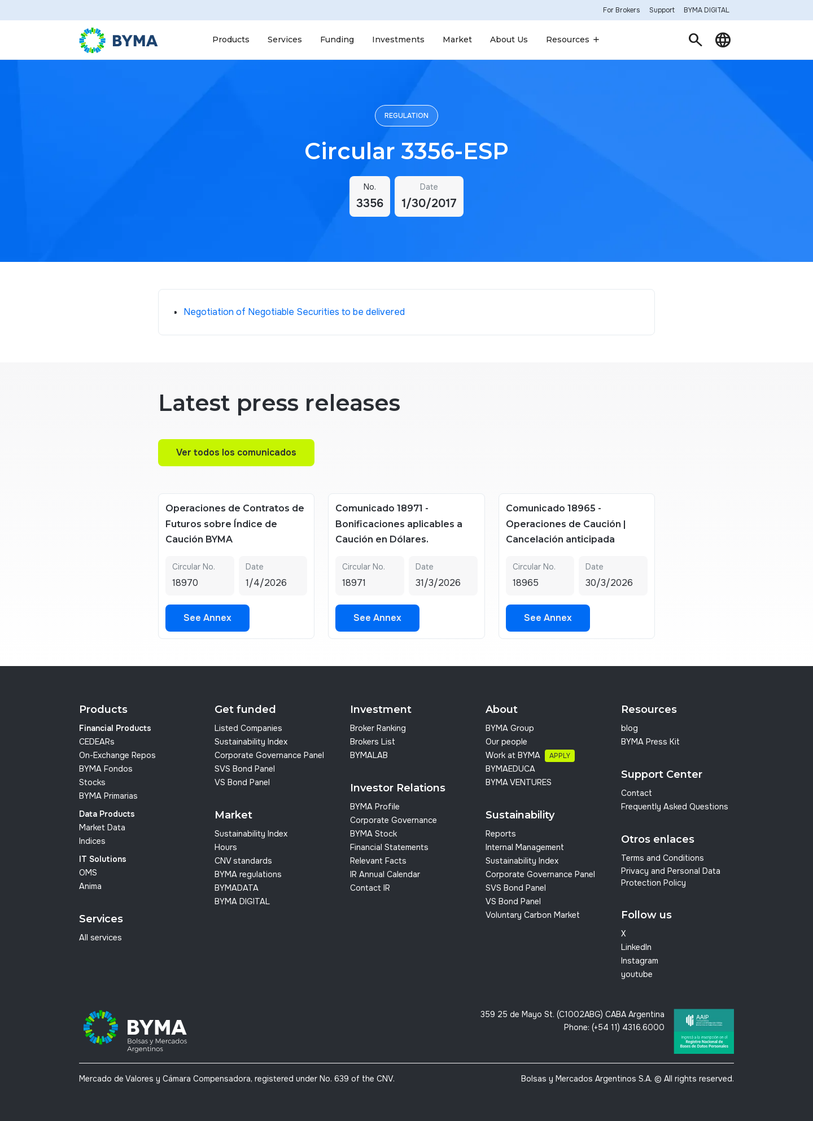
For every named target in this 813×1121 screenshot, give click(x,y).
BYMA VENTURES (519, 782)
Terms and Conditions (662, 858)
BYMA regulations (248, 874)
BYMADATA (237, 888)
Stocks (92, 782)
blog (629, 728)
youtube (637, 974)
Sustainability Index (251, 742)
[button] (231, 40)
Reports (501, 834)
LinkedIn (636, 947)
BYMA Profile (375, 807)
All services (100, 937)
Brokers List (372, 742)
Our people (506, 742)
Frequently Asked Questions (674, 807)
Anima (90, 886)
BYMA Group (510, 728)
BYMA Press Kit (650, 742)
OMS (88, 873)
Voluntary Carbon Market (533, 915)
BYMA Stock (373, 834)
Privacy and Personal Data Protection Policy (670, 877)
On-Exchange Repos (117, 755)
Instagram (639, 961)
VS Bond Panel (242, 782)
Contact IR (370, 888)
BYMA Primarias (108, 796)
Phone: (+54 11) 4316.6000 (614, 1027)
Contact (636, 793)
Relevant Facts (378, 861)
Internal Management (525, 847)
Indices (92, 841)
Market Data (102, 827)
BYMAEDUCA (510, 769)
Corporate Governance (393, 820)
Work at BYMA (513, 755)
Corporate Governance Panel (269, 755)
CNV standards (243, 861)
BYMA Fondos (106, 769)
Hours (226, 847)
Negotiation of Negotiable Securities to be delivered (294, 312)
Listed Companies (248, 728)
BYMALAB (369, 755)
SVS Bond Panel (245, 769)
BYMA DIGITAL (242, 901)
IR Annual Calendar (385, 874)
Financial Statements (389, 847)
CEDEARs (97, 742)
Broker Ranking (378, 728)
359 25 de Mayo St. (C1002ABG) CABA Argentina (572, 1014)
